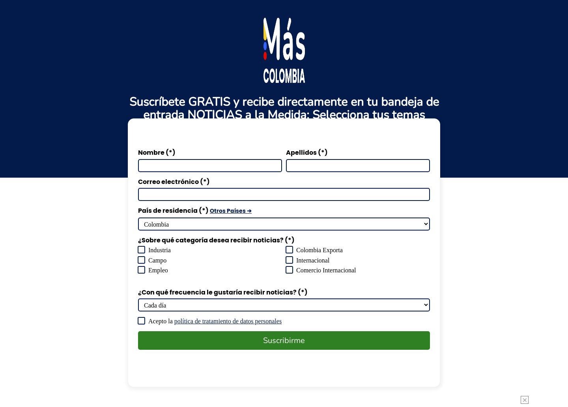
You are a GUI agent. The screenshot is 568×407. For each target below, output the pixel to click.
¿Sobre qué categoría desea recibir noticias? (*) (216, 240)
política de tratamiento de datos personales (249, 321)
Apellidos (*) (307, 153)
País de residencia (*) (195, 211)
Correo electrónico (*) (174, 182)
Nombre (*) (157, 153)
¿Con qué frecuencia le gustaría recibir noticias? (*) (223, 292)
